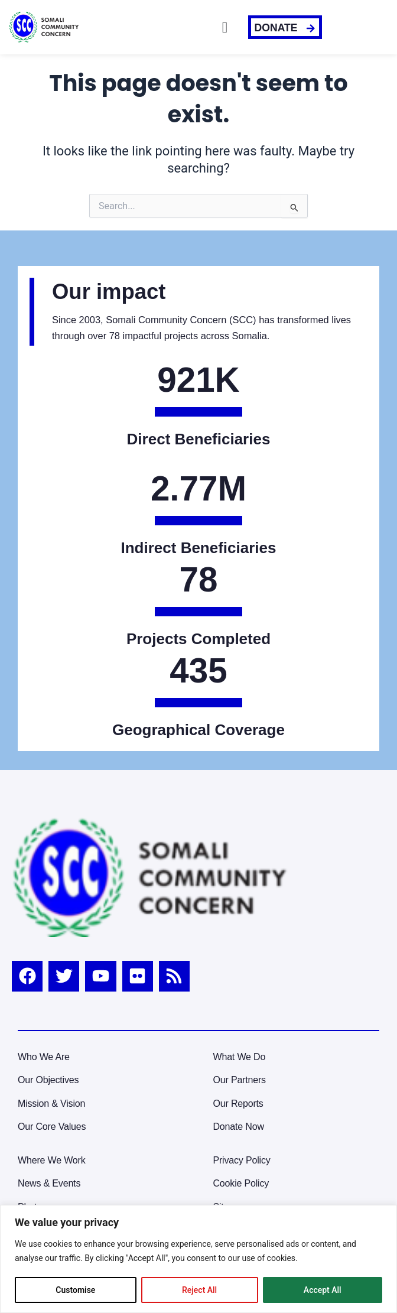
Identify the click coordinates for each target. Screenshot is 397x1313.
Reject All (199, 1290)
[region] (198, 1259)
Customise (75, 1290)
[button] (225, 27)
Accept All (322, 1290)
